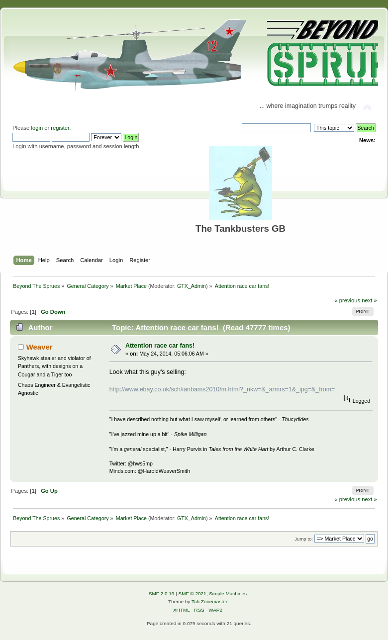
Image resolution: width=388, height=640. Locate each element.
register (60, 128)
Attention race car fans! (159, 345)
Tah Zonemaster (209, 601)
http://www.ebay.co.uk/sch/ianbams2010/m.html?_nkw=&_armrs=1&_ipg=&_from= (222, 389)
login (37, 128)
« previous (347, 300)
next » (369, 300)
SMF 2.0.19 (162, 593)
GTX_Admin (191, 286)
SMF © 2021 (192, 593)
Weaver (39, 347)
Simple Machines (228, 593)
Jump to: (303, 539)
